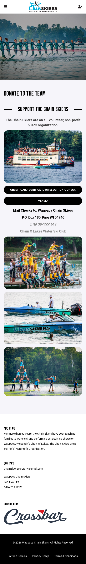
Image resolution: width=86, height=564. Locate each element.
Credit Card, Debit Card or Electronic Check (43, 189)
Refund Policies (17, 556)
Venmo (43, 201)
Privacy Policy (40, 556)
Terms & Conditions (66, 556)
